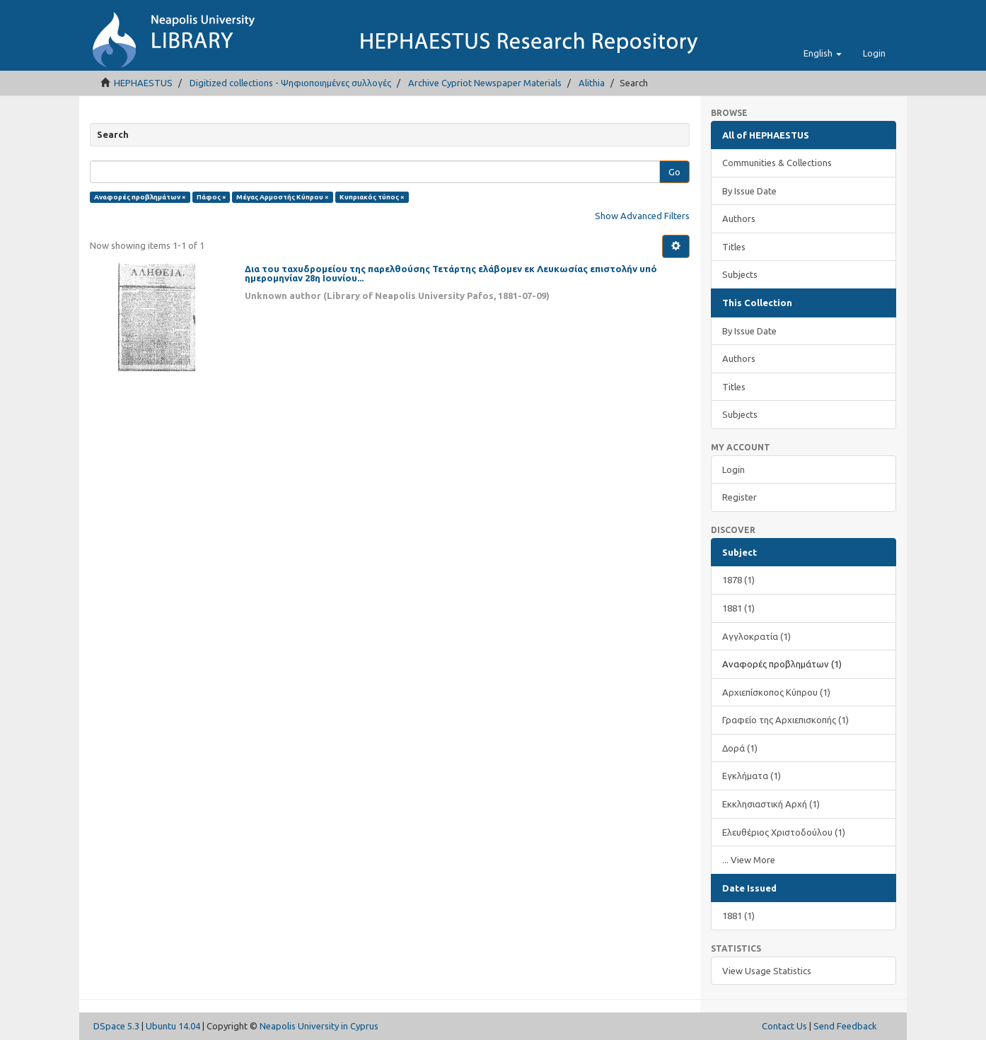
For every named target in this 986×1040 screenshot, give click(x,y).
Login (733, 469)
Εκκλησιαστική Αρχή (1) (771, 804)
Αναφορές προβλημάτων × (140, 197)
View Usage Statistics (766, 971)
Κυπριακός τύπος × (372, 197)
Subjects (740, 274)
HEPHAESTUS (143, 83)
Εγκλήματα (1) (751, 776)
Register (739, 497)
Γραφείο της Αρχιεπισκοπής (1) (785, 720)
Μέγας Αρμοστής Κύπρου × (282, 197)
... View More (748, 860)
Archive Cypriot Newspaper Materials (485, 83)
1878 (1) (738, 580)
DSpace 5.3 (116, 1026)
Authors (738, 218)
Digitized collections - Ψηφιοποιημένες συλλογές (290, 83)
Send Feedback (845, 1026)
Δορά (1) (740, 748)
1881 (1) (738, 608)
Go (674, 172)
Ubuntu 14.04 (173, 1026)
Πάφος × (211, 197)
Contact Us (784, 1026)
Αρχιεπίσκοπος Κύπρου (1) (776, 692)
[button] (822, 53)
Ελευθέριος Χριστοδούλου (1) (783, 832)
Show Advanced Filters (642, 216)
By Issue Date (749, 191)
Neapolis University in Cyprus (319, 1026)
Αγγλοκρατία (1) (756, 636)
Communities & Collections (777, 163)
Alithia (592, 83)
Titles (734, 247)
